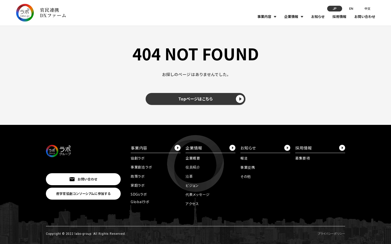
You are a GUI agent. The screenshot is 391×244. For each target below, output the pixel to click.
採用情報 (339, 16)
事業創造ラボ (141, 166)
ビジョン (192, 185)
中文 (368, 8)
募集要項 (302, 158)
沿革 (189, 176)
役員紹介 (193, 166)
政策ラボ (138, 176)
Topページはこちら (211, 99)
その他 (245, 176)
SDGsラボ (139, 194)
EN (351, 8)
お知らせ (317, 16)
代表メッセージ (198, 194)
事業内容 (264, 16)
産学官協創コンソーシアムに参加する (83, 193)
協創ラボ (138, 158)
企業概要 (193, 158)
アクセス (192, 203)
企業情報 (291, 16)
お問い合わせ (364, 16)
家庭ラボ (138, 185)
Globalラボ (140, 201)
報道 (244, 158)
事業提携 (247, 167)
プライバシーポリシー (331, 233)
